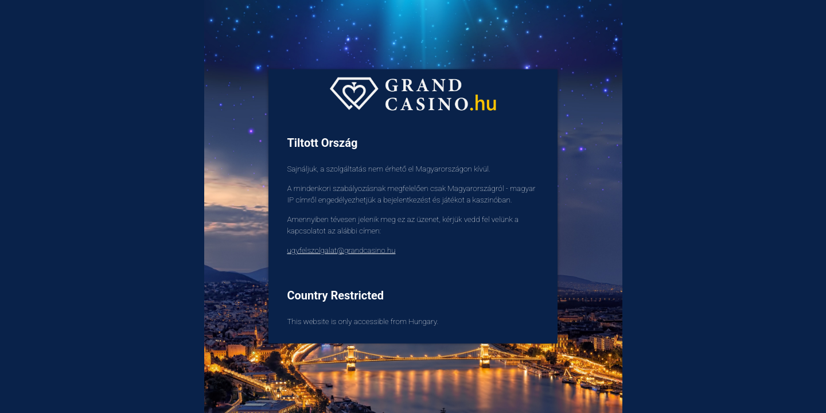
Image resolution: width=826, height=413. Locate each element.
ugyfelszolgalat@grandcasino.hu (341, 250)
